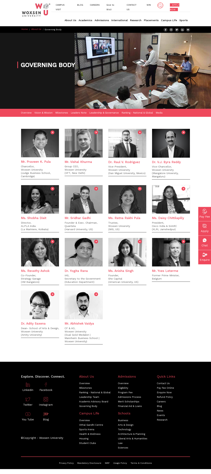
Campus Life (169, 20)
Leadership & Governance (104, 113)
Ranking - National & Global (137, 113)
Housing (83, 439)
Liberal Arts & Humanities (132, 439)
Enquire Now (164, 393)
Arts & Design (126, 425)
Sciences (123, 448)
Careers (161, 402)
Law (120, 443)
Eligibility (123, 388)
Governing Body (88, 406)
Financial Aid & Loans (130, 406)
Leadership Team (89, 397)
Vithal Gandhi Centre (91, 425)
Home (24, 29)
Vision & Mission (43, 113)
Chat (205, 242)
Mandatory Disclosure (89, 463)
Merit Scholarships (128, 402)
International (119, 20)
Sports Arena (86, 430)
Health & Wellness (90, 434)
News (160, 411)
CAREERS (95, 5)
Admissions (102, 20)
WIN (149, 5)
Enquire (205, 256)
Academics (85, 20)
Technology (124, 430)
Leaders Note (79, 113)
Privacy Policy (66, 463)
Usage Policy (120, 463)
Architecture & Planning (131, 434)
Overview (26, 113)
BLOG (81, 5)
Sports (183, 20)
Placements (151, 20)
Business (123, 421)
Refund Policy (165, 397)
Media (159, 113)
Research (136, 20)
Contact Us (163, 384)
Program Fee (125, 393)
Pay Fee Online (165, 388)
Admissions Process (129, 397)
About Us (70, 20)
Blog (159, 406)
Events (161, 415)
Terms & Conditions (141, 463)
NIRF (107, 463)
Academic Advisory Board (93, 402)
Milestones (61, 113)
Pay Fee (204, 213)
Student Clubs (87, 443)
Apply (205, 227)
